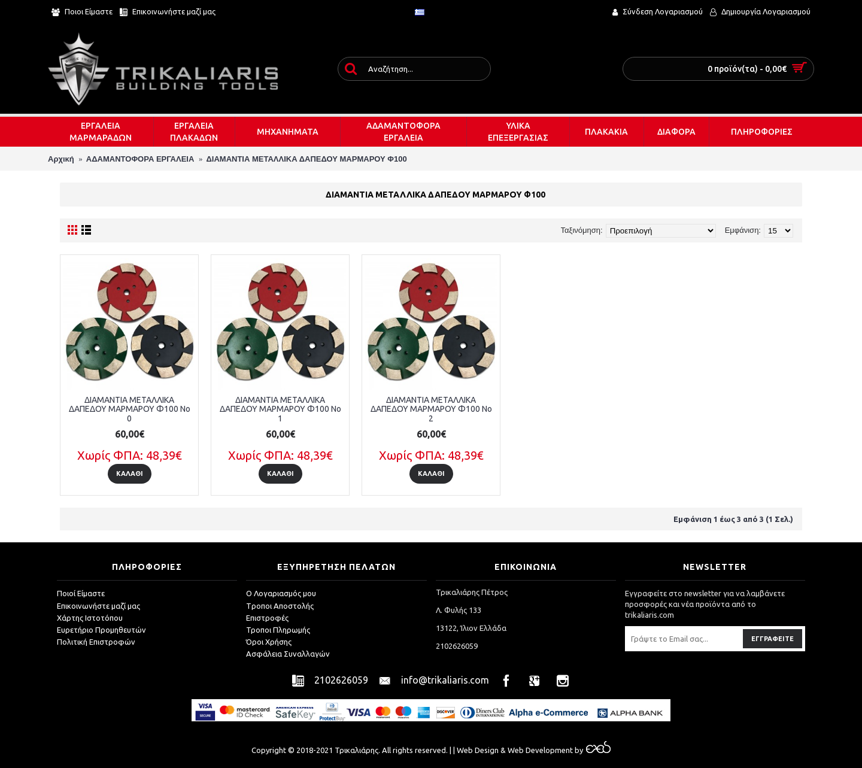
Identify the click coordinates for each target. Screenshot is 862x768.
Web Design (478, 750)
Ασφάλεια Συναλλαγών (288, 653)
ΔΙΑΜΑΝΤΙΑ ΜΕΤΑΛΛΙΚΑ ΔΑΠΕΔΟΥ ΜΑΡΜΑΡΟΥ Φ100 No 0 (129, 409)
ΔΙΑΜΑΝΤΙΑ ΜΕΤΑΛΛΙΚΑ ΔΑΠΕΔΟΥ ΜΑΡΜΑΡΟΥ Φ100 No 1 (280, 409)
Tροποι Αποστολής (280, 606)
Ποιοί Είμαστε (81, 593)
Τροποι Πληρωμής (278, 630)
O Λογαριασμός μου (281, 593)
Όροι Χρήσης (269, 642)
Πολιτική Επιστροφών (96, 642)
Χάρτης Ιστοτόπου (90, 618)
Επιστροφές (267, 618)
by (592, 750)
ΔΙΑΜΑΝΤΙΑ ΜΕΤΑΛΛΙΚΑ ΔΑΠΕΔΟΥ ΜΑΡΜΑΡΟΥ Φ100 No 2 (431, 409)
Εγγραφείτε (772, 638)
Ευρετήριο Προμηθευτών (101, 630)
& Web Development (536, 750)
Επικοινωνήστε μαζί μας (98, 606)
